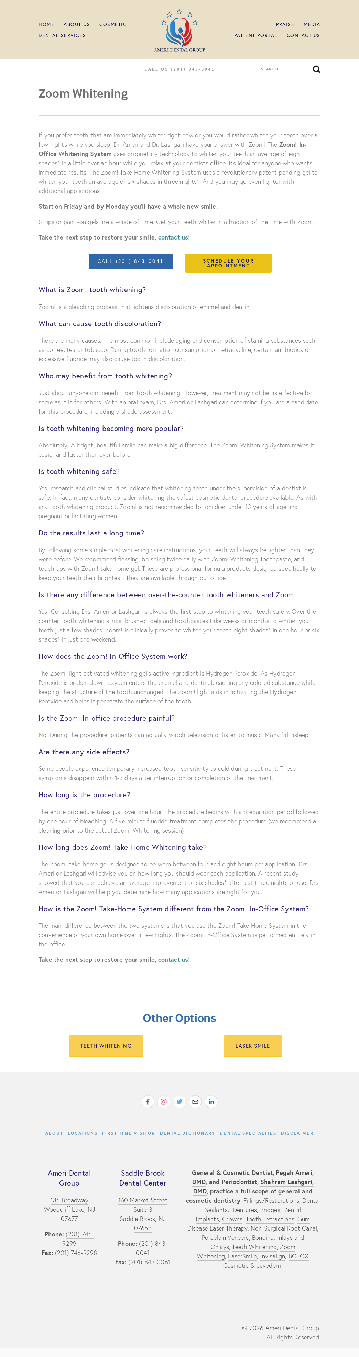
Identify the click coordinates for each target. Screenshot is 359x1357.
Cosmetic (113, 24)
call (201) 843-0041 (131, 261)
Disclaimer (297, 1133)
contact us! (174, 237)
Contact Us (303, 35)
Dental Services (62, 35)
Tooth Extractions (270, 1219)
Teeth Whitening (254, 1247)
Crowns (232, 1219)
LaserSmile (242, 1256)
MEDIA (312, 24)
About (54, 1133)
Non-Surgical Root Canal (284, 1228)
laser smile (253, 1046)
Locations (83, 1133)
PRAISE (285, 24)
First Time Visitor (128, 1133)
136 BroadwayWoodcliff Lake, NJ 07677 (69, 1209)
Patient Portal (256, 35)
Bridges (270, 1210)
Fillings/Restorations (271, 1200)
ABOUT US (77, 24)
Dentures (245, 1210)
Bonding (263, 1238)
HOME (46, 24)
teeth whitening (106, 1046)
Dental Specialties (248, 1133)
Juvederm (270, 1265)
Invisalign (272, 1256)
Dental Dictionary (188, 1133)
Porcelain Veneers (225, 1238)
